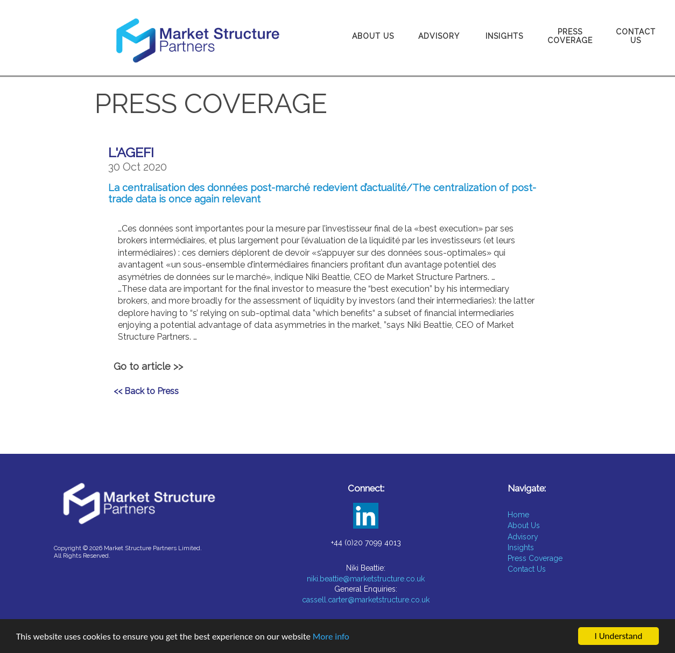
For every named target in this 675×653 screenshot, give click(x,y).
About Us (373, 36)
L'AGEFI (131, 152)
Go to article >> (148, 366)
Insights (504, 36)
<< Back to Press (146, 391)
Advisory (439, 36)
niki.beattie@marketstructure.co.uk (366, 578)
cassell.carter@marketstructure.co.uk (366, 599)
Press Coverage (570, 36)
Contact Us (636, 36)
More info (331, 637)
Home (518, 514)
